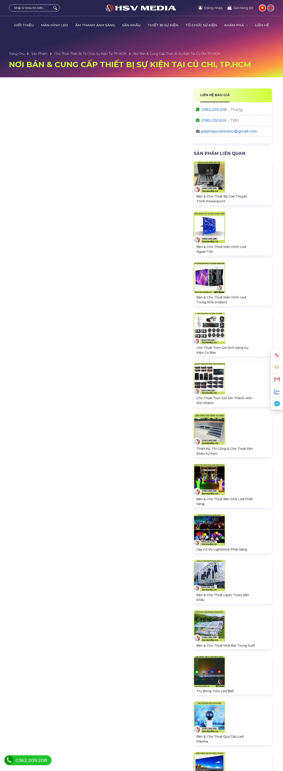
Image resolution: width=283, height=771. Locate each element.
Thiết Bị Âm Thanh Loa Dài (29, 727)
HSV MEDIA (78, 757)
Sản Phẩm (39, 54)
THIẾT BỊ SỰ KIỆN (163, 25)
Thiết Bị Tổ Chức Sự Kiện (94, 720)
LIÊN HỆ (262, 25)
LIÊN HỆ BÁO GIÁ (215, 95)
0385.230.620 (213, 120)
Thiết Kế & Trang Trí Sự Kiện (163, 734)
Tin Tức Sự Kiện (154, 720)
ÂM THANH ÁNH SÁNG (95, 25)
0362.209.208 (214, 110)
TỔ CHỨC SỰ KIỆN (201, 25)
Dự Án (147, 712)
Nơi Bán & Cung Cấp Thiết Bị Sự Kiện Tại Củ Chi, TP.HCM (176, 54)
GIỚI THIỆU (24, 25)
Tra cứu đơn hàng (223, 720)
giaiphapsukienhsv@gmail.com (229, 131)
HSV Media (228, 656)
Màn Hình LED (21, 712)
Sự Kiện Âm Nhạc (156, 727)
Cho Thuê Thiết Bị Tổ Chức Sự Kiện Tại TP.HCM (90, 54)
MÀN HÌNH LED (54, 25)
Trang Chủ (17, 54)
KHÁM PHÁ (236, 25)
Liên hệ (215, 712)
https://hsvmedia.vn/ (232, 647)
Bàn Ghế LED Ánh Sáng (95, 727)
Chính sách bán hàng (226, 734)
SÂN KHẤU (131, 25)
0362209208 (224, 628)
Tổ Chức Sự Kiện (88, 712)
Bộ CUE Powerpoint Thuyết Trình (102, 734)
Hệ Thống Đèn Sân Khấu (28, 720)
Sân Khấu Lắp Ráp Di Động (30, 734)
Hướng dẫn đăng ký (225, 727)
